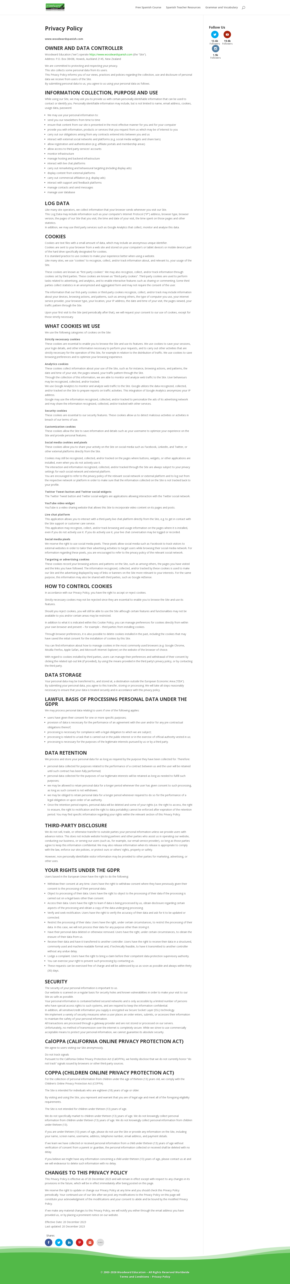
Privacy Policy (161, 1276)
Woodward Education (131, 1272)
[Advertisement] (227, 107)
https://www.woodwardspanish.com (110, 54)
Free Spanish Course (148, 7)
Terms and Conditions (134, 1276)
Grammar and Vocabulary (221, 7)
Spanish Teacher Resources (183, 7)
